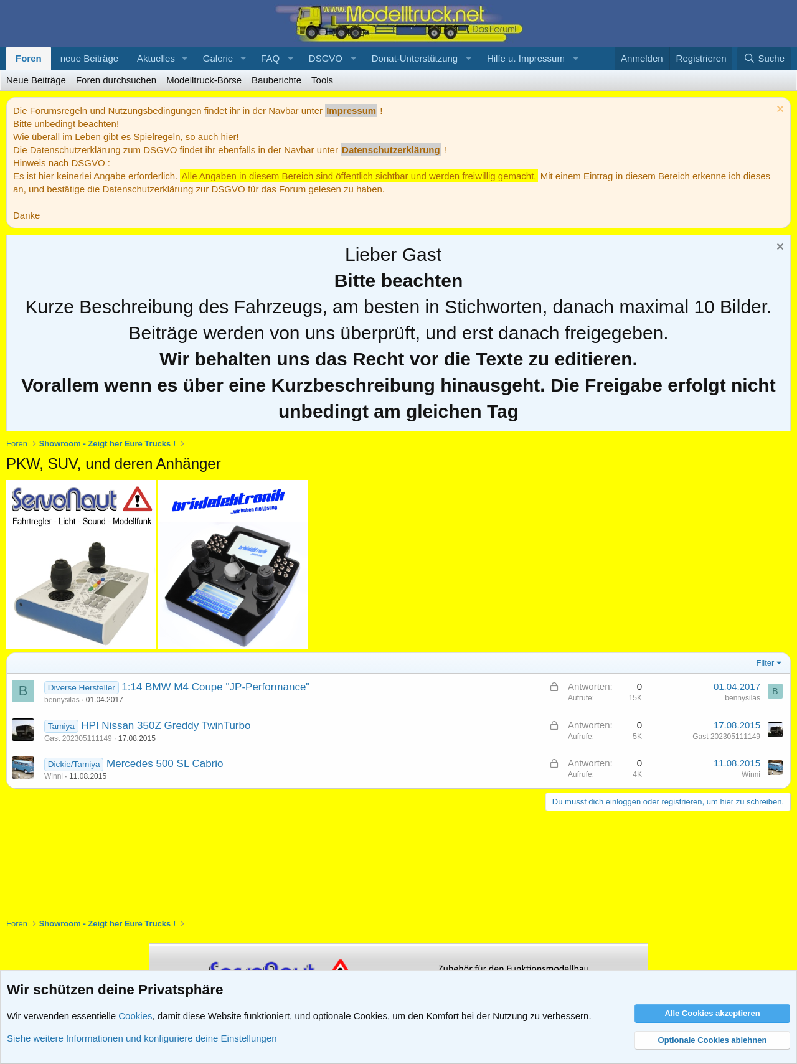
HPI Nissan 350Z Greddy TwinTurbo (165, 726)
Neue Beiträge (36, 80)
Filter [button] (766, 662)
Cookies (135, 1015)
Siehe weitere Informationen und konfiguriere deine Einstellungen (142, 1038)
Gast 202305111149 (78, 738)
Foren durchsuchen (116, 80)
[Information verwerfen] (778, 110)
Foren (29, 58)
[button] (185, 58)
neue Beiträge (89, 58)
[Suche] (764, 58)
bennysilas (62, 699)
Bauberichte (276, 80)
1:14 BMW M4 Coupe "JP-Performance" (215, 687)
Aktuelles (156, 58)
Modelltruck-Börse (204, 80)
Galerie (218, 58)
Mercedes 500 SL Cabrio (164, 764)
